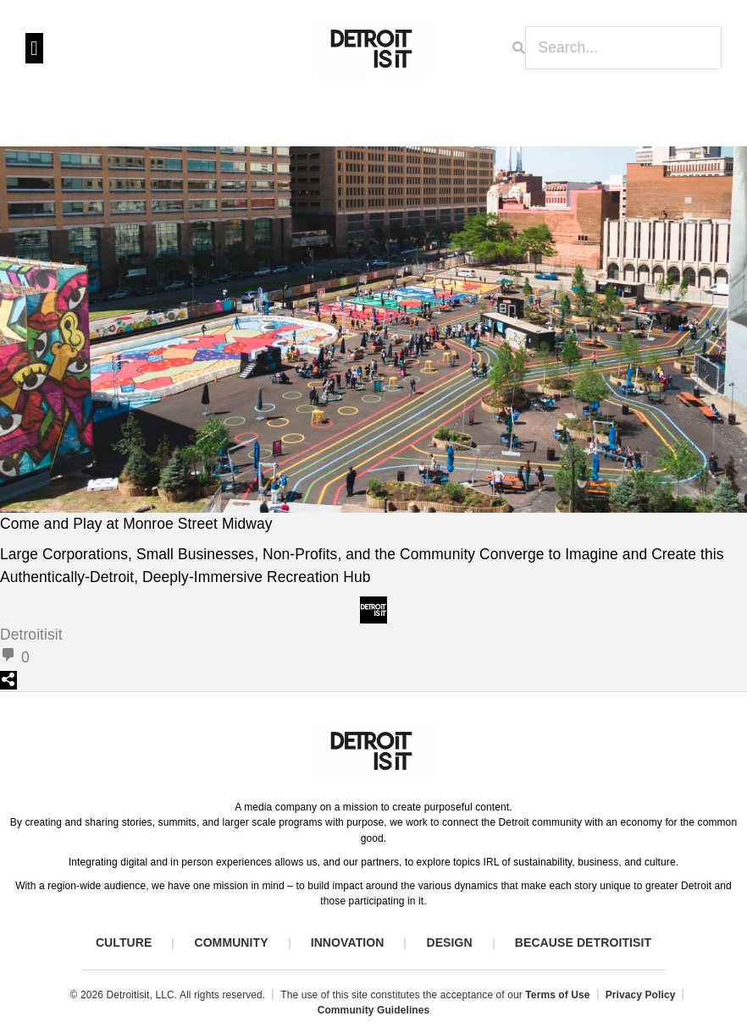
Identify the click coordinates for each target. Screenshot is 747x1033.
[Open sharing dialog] (8, 680)
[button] (34, 48)
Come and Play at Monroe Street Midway (136, 523)
